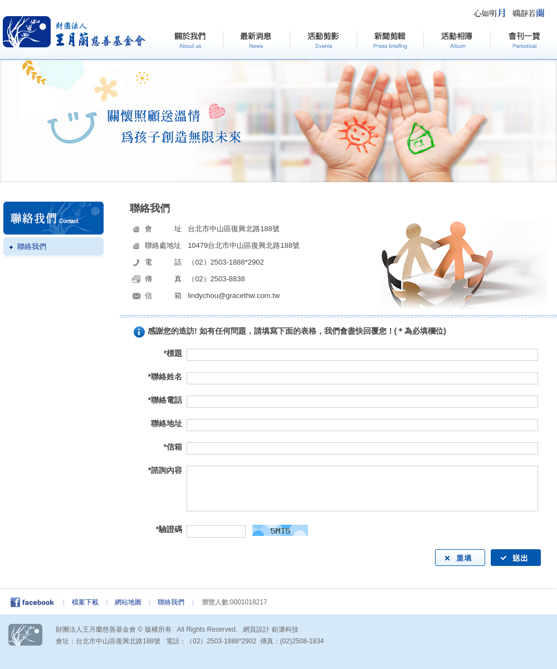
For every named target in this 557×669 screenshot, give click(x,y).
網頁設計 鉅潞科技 (270, 629)
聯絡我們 (31, 246)
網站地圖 (128, 602)
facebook (36, 602)
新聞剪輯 (390, 41)
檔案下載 (85, 602)
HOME (74, 31)
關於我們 (189, 41)
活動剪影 (323, 41)
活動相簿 (456, 41)
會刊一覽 (523, 41)
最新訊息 (256, 41)
